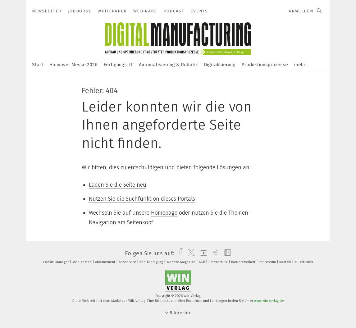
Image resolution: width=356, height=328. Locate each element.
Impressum (268, 262)
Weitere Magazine (181, 262)
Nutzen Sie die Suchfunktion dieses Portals (142, 198)
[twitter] (189, 253)
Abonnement (105, 262)
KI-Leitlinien (303, 262)
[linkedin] (226, 253)
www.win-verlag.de (269, 301)
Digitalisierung (219, 64)
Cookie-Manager (56, 262)
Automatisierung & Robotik (168, 64)
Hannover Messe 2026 (73, 64)
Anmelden (301, 11)
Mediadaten (82, 262)
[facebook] (179, 253)
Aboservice (128, 262)
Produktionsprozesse (265, 64)
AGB (202, 262)
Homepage (164, 212)
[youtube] (202, 253)
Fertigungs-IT (118, 64)
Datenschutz (218, 262)
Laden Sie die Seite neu (117, 184)
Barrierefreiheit (243, 262)
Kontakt (285, 262)
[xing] (214, 253)
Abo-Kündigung (151, 262)
